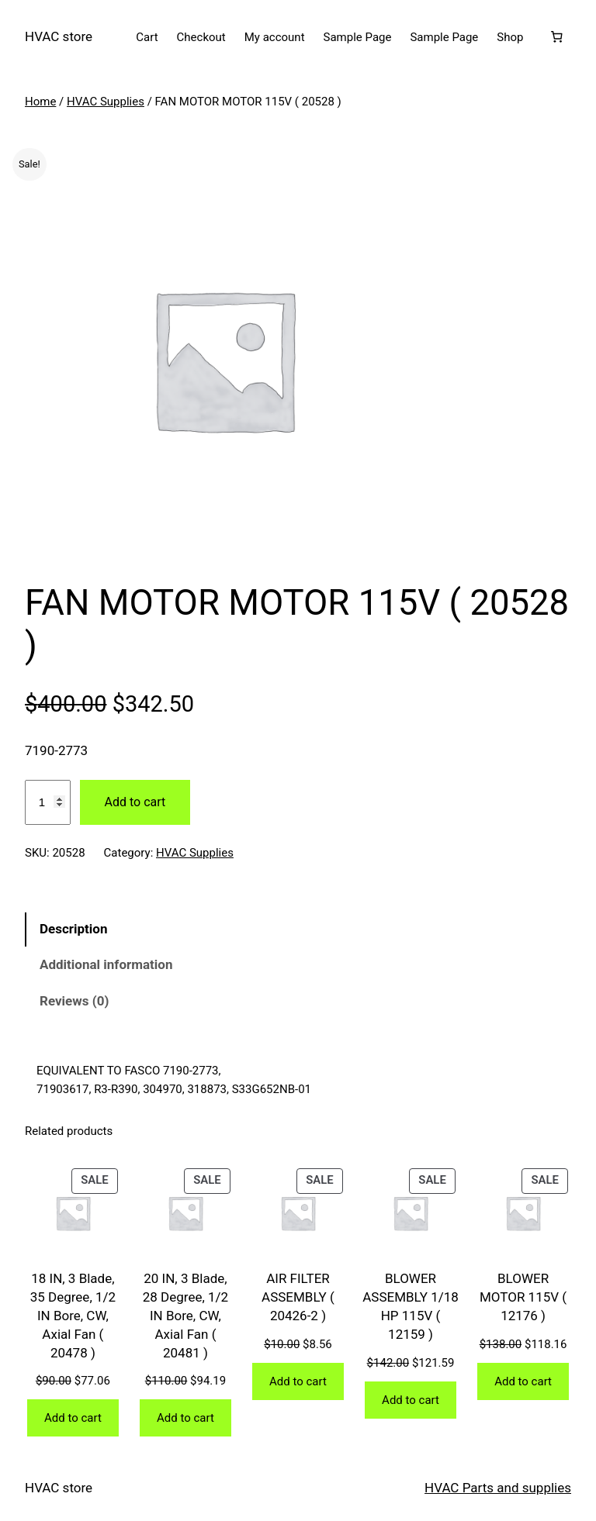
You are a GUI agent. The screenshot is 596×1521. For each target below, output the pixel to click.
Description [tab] (73, 928)
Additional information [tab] (106, 964)
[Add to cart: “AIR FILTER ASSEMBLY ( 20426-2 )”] (298, 1381)
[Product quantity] (48, 802)
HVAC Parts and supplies (497, 1487)
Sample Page (358, 37)
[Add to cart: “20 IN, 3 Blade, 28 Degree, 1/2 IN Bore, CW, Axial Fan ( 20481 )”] (185, 1417)
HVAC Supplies (105, 102)
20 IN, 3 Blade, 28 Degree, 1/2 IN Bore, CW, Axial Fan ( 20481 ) (185, 1315)
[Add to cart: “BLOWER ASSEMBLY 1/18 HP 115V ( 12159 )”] (410, 1400)
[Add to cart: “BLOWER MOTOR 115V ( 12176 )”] (523, 1381)
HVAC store (58, 36)
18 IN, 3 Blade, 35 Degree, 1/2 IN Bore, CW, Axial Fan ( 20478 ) (73, 1315)
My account (274, 37)
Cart (147, 37)
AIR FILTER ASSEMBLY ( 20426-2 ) (298, 1297)
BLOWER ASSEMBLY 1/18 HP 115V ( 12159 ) (410, 1306)
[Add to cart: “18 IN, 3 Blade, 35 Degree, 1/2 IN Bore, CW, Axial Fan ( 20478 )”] (73, 1417)
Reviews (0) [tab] (74, 1001)
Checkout (201, 37)
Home (40, 102)
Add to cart (135, 802)
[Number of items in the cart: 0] (556, 37)
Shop (510, 37)
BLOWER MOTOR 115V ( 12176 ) (523, 1297)
